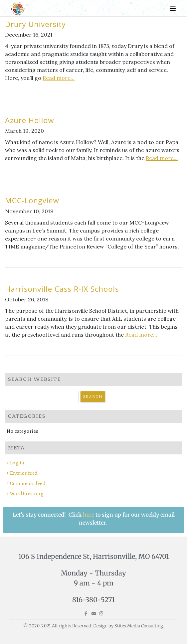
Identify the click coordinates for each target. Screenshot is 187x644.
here (89, 514)
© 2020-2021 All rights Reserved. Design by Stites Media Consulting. (93, 626)
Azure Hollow (29, 120)
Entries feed (24, 473)
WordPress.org (27, 494)
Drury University (35, 24)
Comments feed (28, 483)
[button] (173, 8)
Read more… (59, 78)
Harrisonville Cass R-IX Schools (62, 289)
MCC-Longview (32, 200)
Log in (17, 463)
